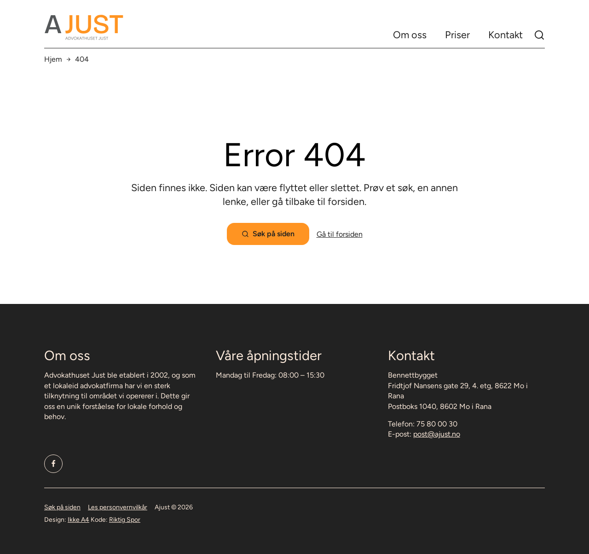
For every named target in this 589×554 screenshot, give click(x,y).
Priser (457, 35)
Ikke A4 (78, 520)
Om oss (410, 35)
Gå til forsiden (340, 234)
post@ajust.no (436, 434)
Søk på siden (62, 507)
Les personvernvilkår (117, 507)
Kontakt (505, 35)
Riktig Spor (124, 520)
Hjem (53, 59)
